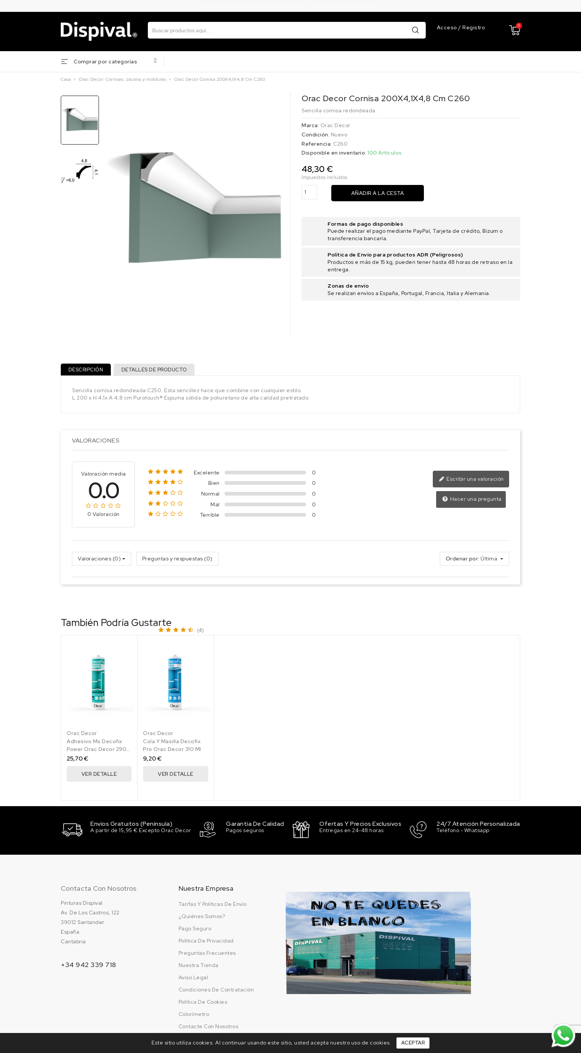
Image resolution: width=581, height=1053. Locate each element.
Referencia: (317, 143)
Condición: (315, 134)
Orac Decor (336, 125)
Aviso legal (193, 979)
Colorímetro (194, 1015)
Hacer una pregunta (472, 502)
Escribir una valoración (472, 482)
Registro (473, 27)
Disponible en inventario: (334, 152)
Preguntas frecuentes (207, 954)
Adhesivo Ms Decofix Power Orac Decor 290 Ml (96, 752)
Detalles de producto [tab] (158, 371)
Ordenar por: (462, 561)
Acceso (448, 27)
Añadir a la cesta (377, 193)
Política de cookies (203, 1003)
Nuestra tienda (199, 966)
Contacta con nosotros (98, 889)
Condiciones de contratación (216, 991)
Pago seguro (195, 930)
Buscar (415, 30)
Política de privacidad (206, 942)
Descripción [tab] (87, 371)
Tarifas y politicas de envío (213, 905)
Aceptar (413, 1043)
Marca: (310, 125)
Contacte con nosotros (209, 1027)
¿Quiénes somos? (202, 917)
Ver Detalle (99, 777)
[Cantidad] (309, 192)
